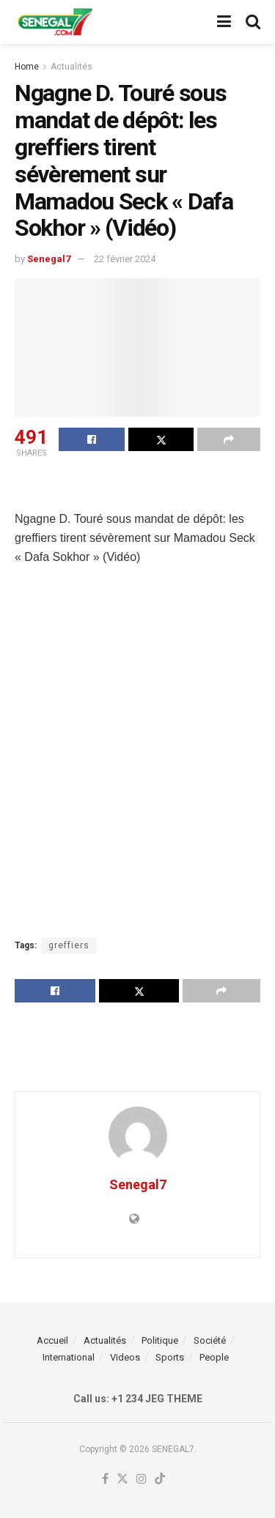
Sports (169, 1357)
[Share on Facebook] (92, 439)
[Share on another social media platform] (228, 439)
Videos (125, 1357)
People (214, 1357)
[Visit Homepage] (55, 22)
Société (210, 1340)
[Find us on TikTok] (160, 1479)
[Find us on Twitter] (122, 1479)
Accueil (52, 1340)
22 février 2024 (124, 258)
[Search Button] (253, 22)
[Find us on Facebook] (105, 1479)
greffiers (68, 945)
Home (27, 67)
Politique (160, 1340)
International (69, 1357)
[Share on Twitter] (161, 439)
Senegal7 (48, 258)
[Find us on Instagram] (141, 1479)
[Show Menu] (224, 22)
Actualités (71, 67)
